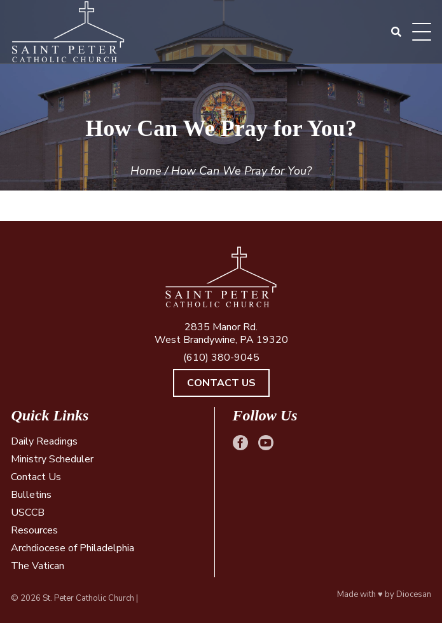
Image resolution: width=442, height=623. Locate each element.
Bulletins (31, 494)
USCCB (28, 512)
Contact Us (221, 383)
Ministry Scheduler (52, 459)
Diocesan (413, 594)
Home (146, 170)
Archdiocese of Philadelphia (72, 548)
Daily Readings (44, 441)
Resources (34, 530)
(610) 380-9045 (221, 357)
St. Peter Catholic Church (88, 598)
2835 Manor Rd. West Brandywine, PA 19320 (221, 333)
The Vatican (37, 565)
